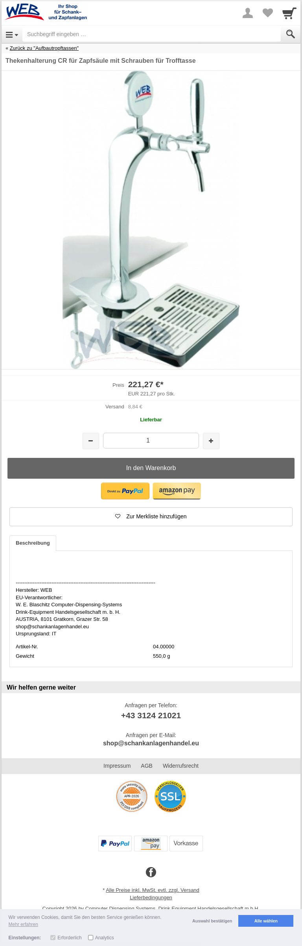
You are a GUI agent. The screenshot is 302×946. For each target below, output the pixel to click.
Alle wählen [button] (266, 921)
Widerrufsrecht (181, 766)
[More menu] (248, 13)
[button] (125, 491)
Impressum (117, 766)
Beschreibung (33, 543)
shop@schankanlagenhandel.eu (151, 743)
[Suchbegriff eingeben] (151, 34)
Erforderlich (69, 938)
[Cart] (289, 13)
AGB (147, 766)
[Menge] (151, 440)
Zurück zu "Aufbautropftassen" (44, 48)
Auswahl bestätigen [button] (212, 921)
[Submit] (290, 34)
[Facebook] (151, 872)
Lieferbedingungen (151, 897)
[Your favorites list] (267, 13)
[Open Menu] (12, 34)
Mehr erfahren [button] (23, 924)
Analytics (104, 938)
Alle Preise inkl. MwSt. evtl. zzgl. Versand (152, 890)
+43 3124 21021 (151, 715)
